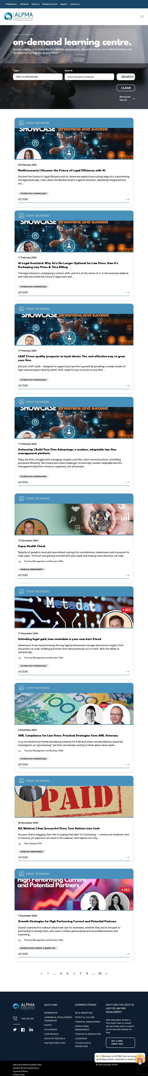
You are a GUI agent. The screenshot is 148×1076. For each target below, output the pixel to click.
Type (16, 70)
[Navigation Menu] (142, 16)
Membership (51, 1012)
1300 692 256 (27, 1018)
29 (100, 973)
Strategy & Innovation (88, 1034)
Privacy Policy (19, 1074)
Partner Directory (54, 1043)
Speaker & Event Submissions (26, 1068)
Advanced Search (125, 98)
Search (68, 70)
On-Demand (27, 34)
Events (48, 1025)
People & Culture (85, 1017)
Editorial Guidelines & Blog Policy (27, 1064)
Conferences (51, 1034)
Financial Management (88, 1021)
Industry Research (54, 1038)
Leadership (81, 1038)
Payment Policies (20, 1071)
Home (16, 34)
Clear (126, 87)
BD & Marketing (84, 1012)
